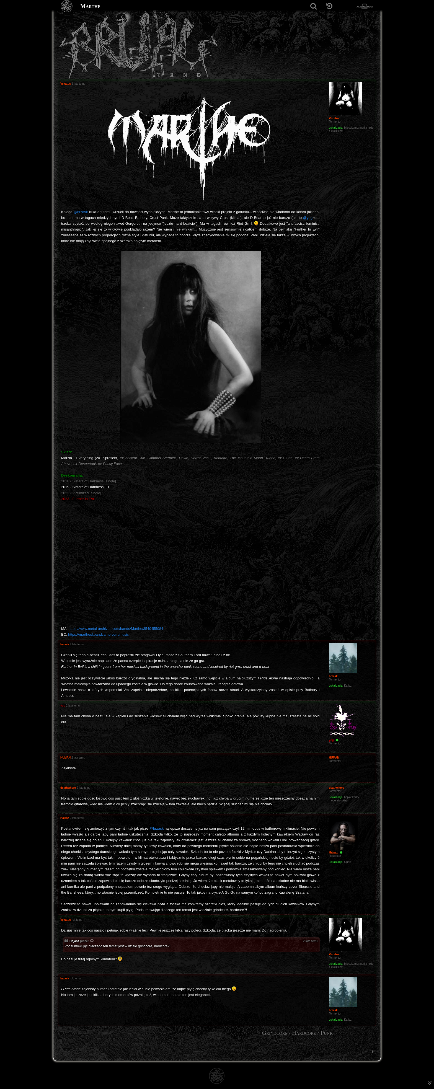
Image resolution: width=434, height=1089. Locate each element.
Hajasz (74, 941)
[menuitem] (372, 1051)
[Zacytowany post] (92, 941)
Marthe (90, 6)
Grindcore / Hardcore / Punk (297, 1032)
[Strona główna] (67, 6)
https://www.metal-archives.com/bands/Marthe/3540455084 (116, 629)
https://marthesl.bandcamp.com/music (98, 634)
